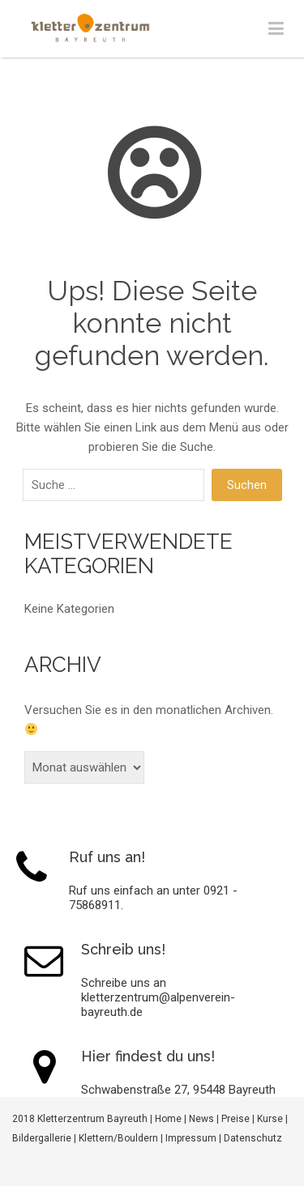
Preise (235, 1118)
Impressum (190, 1138)
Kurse (270, 1118)
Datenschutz (253, 1138)
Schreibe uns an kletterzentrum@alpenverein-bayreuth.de (158, 997)
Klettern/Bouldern (118, 1138)
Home (168, 1118)
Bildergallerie (41, 1138)
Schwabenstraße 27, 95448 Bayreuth (178, 1089)
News (201, 1118)
